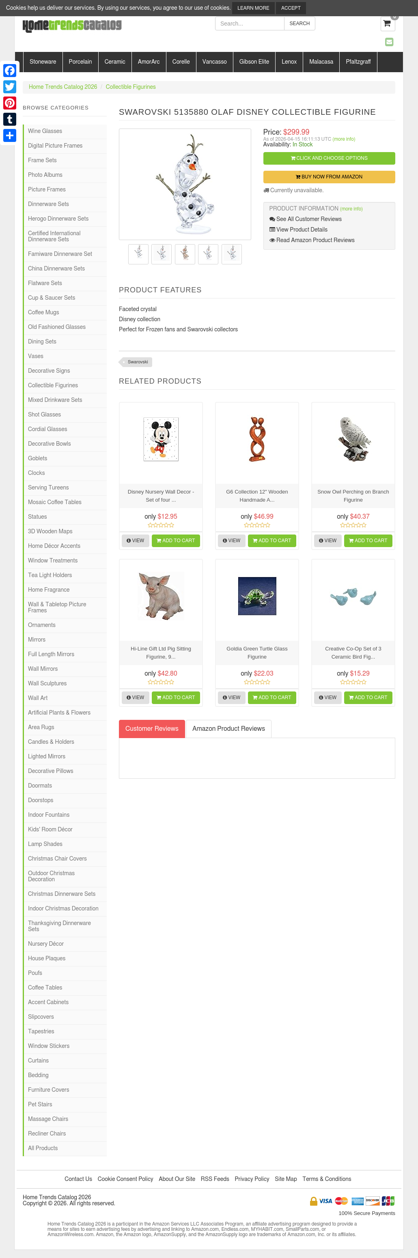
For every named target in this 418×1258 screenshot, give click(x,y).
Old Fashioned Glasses (57, 327)
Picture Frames (47, 190)
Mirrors (36, 640)
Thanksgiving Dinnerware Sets (59, 926)
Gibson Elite (254, 62)
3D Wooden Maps (50, 532)
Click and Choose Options (329, 158)
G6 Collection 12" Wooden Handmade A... (257, 496)
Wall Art (37, 698)
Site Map (286, 1179)
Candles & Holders (51, 742)
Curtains (38, 1061)
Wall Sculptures (47, 684)
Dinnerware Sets (48, 204)
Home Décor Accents (54, 546)
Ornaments (42, 625)
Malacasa (321, 62)
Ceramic (115, 62)
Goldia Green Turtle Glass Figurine (256, 653)
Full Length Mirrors (51, 654)
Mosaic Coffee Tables (55, 502)
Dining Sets (42, 342)
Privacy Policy (252, 1179)
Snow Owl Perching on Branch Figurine (353, 496)
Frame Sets (42, 160)
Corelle (181, 62)
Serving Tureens (48, 488)
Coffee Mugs (43, 313)
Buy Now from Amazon (329, 176)
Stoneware (43, 62)
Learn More (253, 8)
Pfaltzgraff (358, 62)
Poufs (35, 973)
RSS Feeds (215, 1179)
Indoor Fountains (48, 815)
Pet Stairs (40, 1105)
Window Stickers (48, 1046)
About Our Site (177, 1179)
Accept (291, 8)
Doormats (40, 786)
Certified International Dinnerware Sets (54, 237)
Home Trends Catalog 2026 (63, 87)
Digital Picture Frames (55, 146)
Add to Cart (176, 540)
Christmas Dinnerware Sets (61, 894)
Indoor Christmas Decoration (63, 909)
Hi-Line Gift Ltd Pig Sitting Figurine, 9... (161, 653)
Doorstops (40, 800)
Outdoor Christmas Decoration (51, 876)
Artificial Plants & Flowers (59, 713)
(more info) (343, 139)
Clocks (36, 473)
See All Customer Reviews (305, 219)
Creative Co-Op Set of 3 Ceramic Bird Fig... (353, 653)
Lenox (289, 62)
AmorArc (149, 62)
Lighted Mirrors (46, 757)
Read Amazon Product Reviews (312, 240)
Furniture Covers (48, 1090)
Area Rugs (41, 727)
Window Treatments (53, 561)
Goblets (37, 459)
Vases (35, 356)
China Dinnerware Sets (56, 269)
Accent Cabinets (48, 1002)
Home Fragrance (49, 590)
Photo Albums (45, 175)
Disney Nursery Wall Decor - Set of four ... (161, 496)
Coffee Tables (45, 988)
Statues (37, 517)
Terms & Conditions (326, 1179)
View (135, 540)
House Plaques (46, 959)
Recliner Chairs (47, 1134)
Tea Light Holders (50, 575)
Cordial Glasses (47, 429)
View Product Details (298, 230)
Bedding (38, 1075)
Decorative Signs (49, 371)
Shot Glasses (44, 415)
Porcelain (80, 62)
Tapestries (41, 1032)
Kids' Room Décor (50, 830)
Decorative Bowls (49, 444)
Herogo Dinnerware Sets (58, 219)
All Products (43, 1148)
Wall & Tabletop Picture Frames (57, 608)
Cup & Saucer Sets (51, 298)
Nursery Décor (46, 944)
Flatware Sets (45, 283)
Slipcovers (41, 1017)
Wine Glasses (45, 131)
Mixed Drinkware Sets (55, 400)
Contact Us (78, 1179)
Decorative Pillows (50, 771)
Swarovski (138, 362)
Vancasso (215, 62)
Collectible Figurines (131, 87)
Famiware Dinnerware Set (60, 254)
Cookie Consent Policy (125, 1179)
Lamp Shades (45, 844)
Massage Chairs (48, 1119)
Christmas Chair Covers (57, 859)
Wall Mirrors (43, 669)
